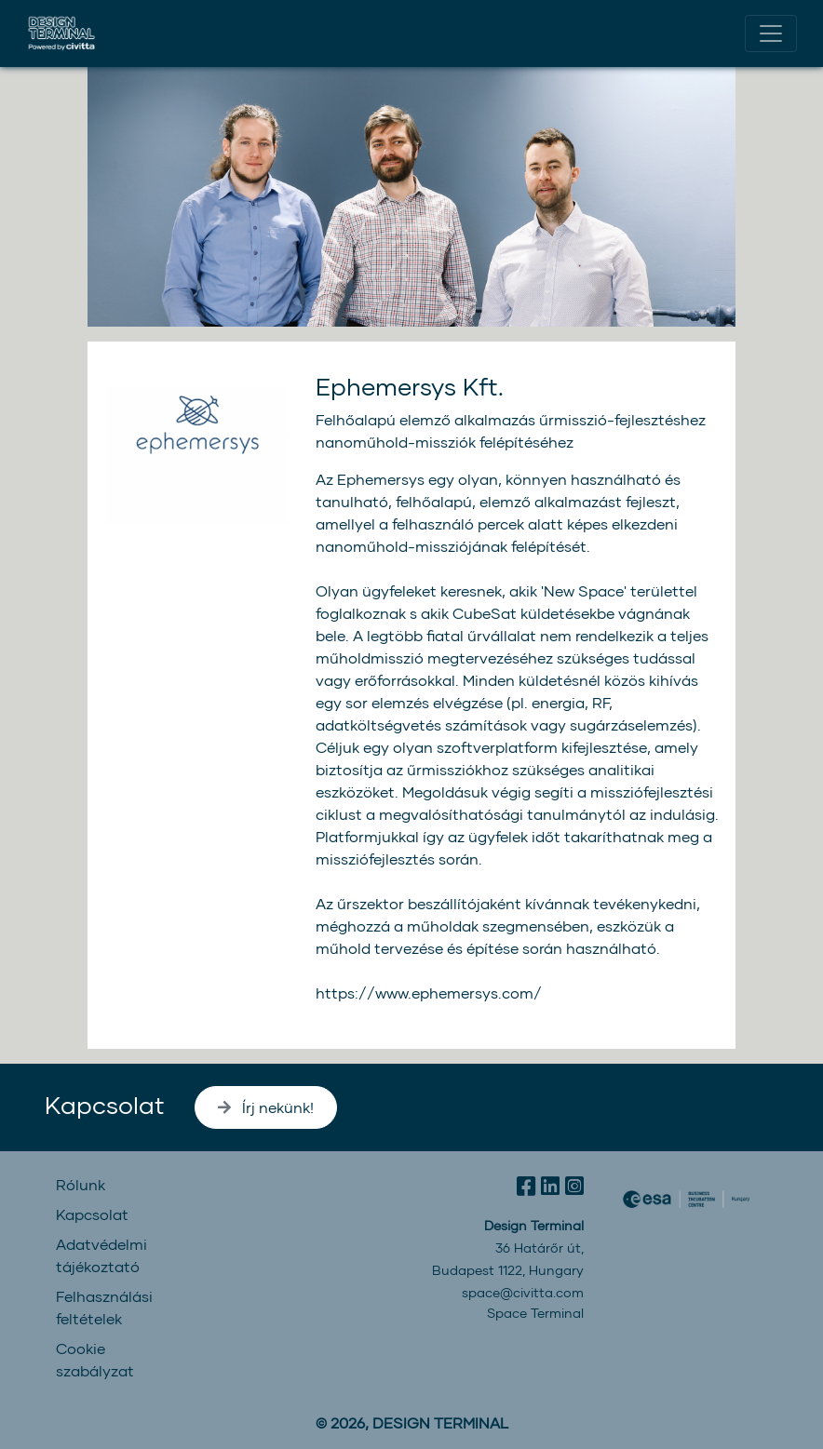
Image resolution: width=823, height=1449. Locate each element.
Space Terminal (535, 1313)
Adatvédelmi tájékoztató (101, 1255)
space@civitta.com (523, 1292)
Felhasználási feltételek (104, 1307)
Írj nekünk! (266, 1107)
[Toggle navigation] (771, 33)
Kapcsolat (105, 1104)
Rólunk (80, 1184)
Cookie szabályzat (95, 1359)
